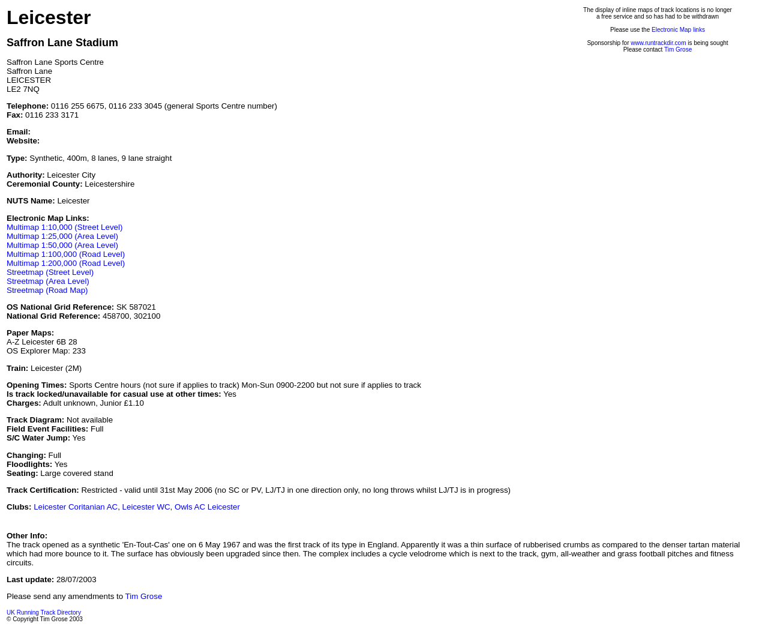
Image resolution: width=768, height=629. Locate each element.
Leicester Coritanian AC (76, 506)
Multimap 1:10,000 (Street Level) (64, 227)
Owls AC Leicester (207, 506)
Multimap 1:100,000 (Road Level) (66, 254)
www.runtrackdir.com (658, 43)
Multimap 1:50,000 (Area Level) (62, 245)
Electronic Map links (678, 29)
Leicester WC (146, 506)
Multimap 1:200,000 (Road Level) (66, 263)
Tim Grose (678, 49)
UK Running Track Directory (44, 612)
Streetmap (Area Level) (48, 281)
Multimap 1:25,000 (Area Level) (62, 236)
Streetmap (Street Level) (50, 272)
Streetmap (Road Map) (47, 290)
